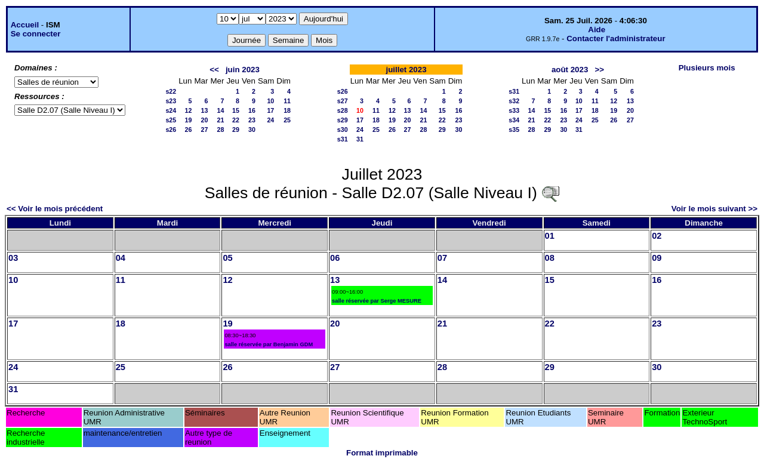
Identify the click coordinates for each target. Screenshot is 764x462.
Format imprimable (382, 452)
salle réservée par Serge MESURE (376, 301)
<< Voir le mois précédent (55, 208)
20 (204, 120)
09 (656, 258)
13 (204, 110)
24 (270, 120)
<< (214, 69)
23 (251, 120)
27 (204, 129)
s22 (170, 91)
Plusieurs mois (707, 67)
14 (220, 110)
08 (549, 258)
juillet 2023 (406, 69)
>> (599, 69)
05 (227, 258)
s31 (342, 139)
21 (220, 120)
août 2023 (570, 69)
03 (13, 258)
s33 (514, 110)
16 (251, 110)
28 (220, 129)
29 (235, 129)
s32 (514, 100)
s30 (342, 129)
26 (188, 129)
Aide (596, 29)
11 (287, 100)
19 (188, 120)
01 (549, 236)
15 (235, 110)
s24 (170, 110)
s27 (342, 100)
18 (287, 110)
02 (656, 236)
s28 (342, 110)
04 (120, 258)
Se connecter (36, 33)
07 (442, 258)
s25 (170, 120)
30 (251, 129)
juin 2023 (243, 69)
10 (270, 100)
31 (359, 139)
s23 (170, 100)
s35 (514, 129)
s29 (342, 120)
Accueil (25, 24)
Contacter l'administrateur (615, 38)
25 (287, 120)
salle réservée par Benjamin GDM (268, 344)
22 (235, 120)
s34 (514, 120)
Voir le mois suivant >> (714, 208)
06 (335, 258)
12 (188, 110)
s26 (170, 129)
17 (270, 110)
